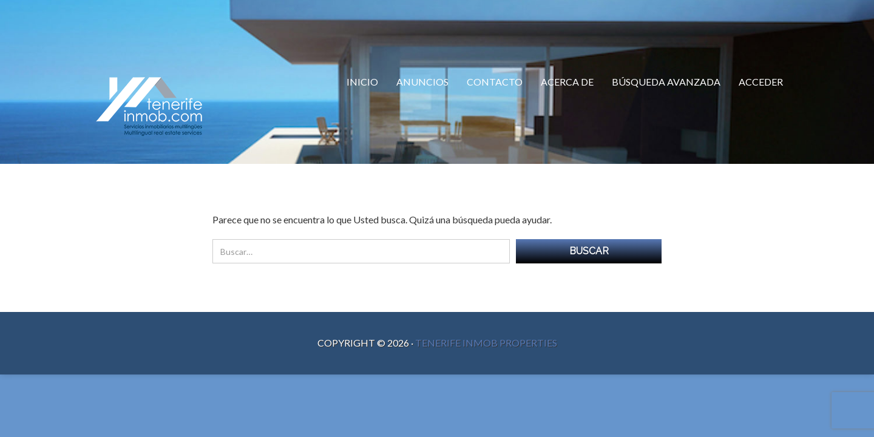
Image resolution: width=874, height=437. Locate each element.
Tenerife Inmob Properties (486, 342)
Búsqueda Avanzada (666, 81)
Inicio (362, 81)
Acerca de (567, 81)
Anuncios (422, 81)
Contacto (495, 81)
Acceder (761, 81)
